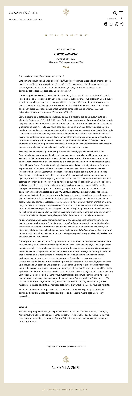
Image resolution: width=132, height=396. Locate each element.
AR (46, 35)
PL (81, 35)
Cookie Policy (67, 389)
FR (66, 35)
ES (61, 35)
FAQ (44, 389)
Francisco (15, 19)
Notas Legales (54, 389)
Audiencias (30, 19)
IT (76, 35)
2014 (40, 19)
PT (86, 35)
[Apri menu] (120, 13)
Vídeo (66, 67)
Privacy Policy (81, 389)
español (113, 19)
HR (71, 35)
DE (51, 35)
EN (56, 35)
